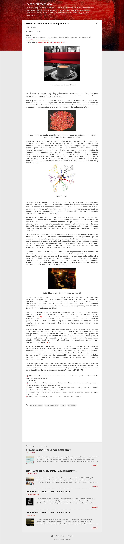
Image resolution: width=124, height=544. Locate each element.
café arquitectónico (51, 405)
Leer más (95, 465)
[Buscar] (101, 5)
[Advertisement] (62, 425)
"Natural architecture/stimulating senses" (52, 42)
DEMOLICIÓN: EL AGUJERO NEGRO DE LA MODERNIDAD (48, 492)
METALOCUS (72, 405)
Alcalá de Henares (36, 405)
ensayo (63, 405)
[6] (48, 342)
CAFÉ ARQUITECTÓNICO (39, 4)
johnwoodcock (66, 539)
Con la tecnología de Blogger (62, 536)
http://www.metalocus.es (37, 40)
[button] (97, 23)
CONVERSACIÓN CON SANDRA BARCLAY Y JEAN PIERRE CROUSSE (51, 471)
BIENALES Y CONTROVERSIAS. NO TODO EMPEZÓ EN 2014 (48, 450)
